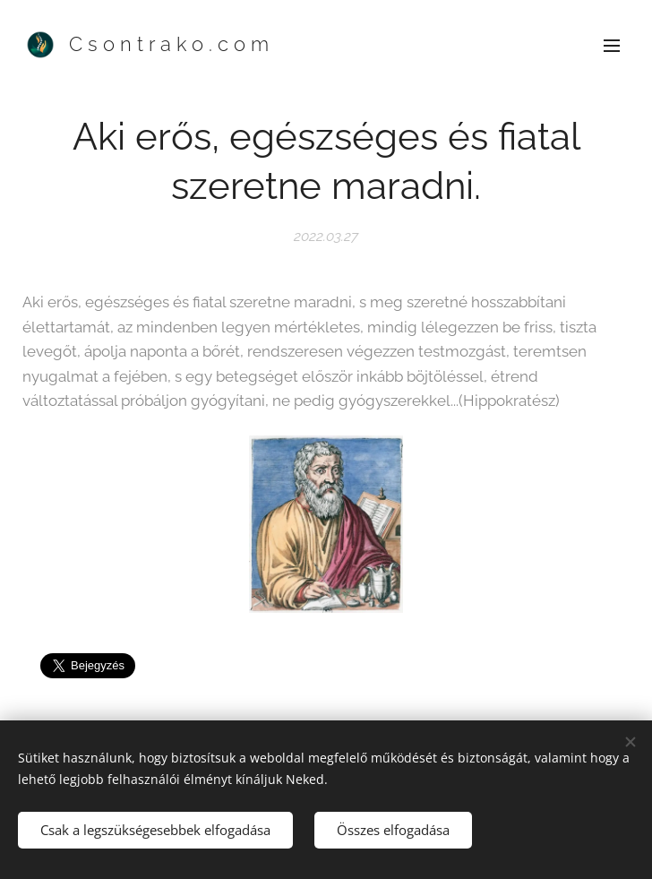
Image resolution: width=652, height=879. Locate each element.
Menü (612, 46)
